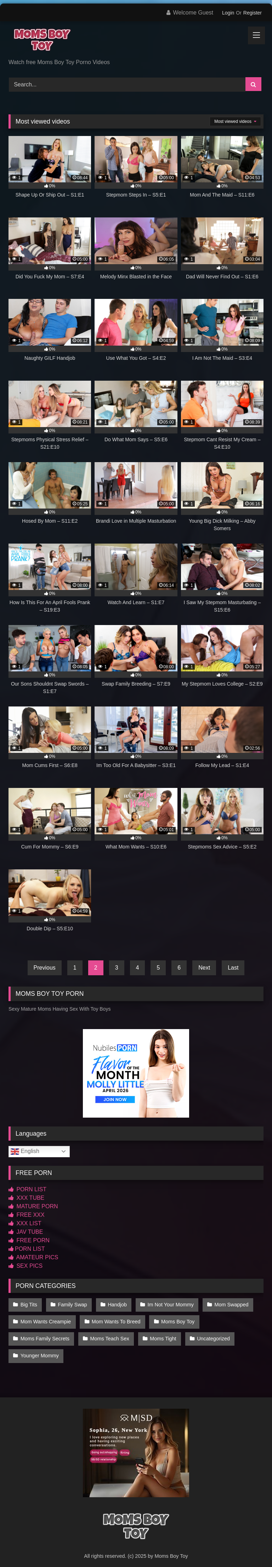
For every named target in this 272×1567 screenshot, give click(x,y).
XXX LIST (24, 1223)
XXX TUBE (26, 1198)
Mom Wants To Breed (114, 1319)
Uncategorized (209, 1334)
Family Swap (70, 1304)
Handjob (114, 1304)
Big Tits (28, 1304)
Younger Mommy (39, 1349)
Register (252, 13)
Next (204, 968)
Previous (45, 968)
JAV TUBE (25, 1232)
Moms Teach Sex (108, 1334)
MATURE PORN (33, 1206)
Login (228, 13)
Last (233, 968)
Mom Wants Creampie (45, 1319)
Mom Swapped (226, 1304)
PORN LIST (27, 1189)
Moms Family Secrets (44, 1334)
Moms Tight (160, 1334)
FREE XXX (26, 1215)
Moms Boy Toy (175, 1319)
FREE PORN (29, 1240)
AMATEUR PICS (33, 1257)
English (25, 1151)
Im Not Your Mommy (167, 1304)
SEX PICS (25, 1266)
